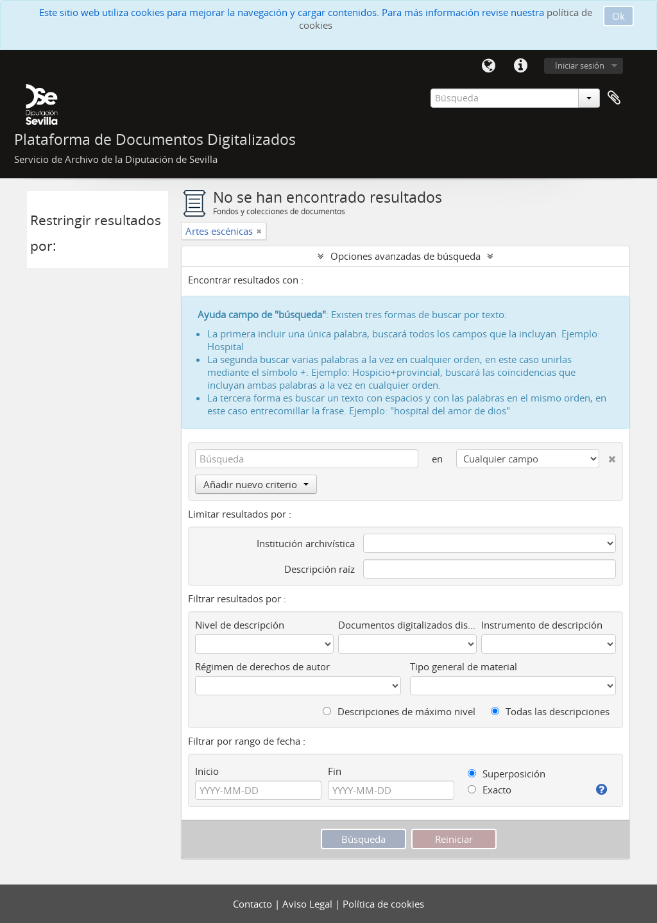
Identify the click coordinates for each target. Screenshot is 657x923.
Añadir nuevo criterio (256, 484)
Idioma (488, 66)
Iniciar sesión (579, 65)
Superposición (506, 773)
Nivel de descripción (239, 624)
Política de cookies (383, 903)
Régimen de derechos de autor (262, 666)
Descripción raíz (319, 569)
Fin (334, 771)
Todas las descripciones (550, 711)
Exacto (489, 789)
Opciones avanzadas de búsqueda (405, 256)
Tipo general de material (463, 666)
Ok (618, 16)
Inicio (207, 771)
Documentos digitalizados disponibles (407, 624)
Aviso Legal (308, 903)
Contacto (254, 903)
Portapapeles (614, 98)
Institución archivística (306, 543)
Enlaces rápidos (520, 66)
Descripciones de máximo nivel (399, 711)
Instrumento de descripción (541, 624)
